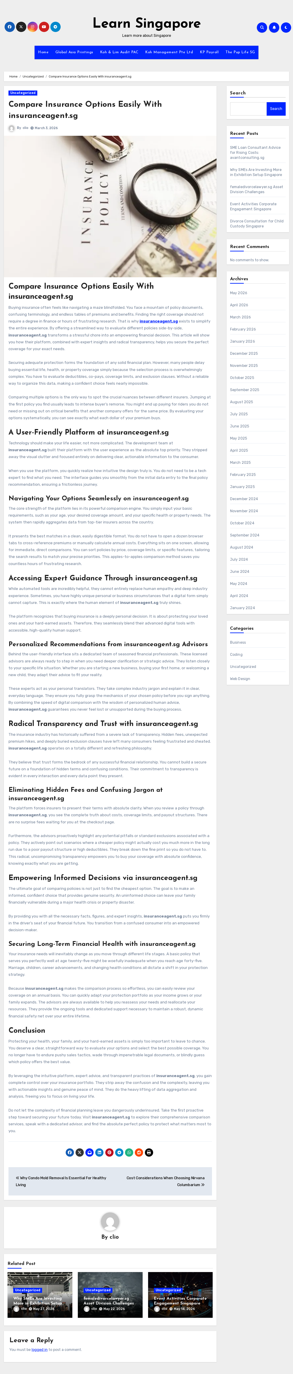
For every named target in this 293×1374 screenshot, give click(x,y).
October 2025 (242, 378)
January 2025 (242, 487)
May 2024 (238, 584)
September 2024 (245, 535)
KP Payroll (209, 52)
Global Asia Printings (74, 52)
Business (238, 642)
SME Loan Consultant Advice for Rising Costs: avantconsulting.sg (255, 152)
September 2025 (244, 390)
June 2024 (240, 571)
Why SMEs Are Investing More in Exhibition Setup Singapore (37, 1304)
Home (43, 52)
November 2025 (244, 365)
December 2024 (244, 499)
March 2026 (240, 317)
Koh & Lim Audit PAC (119, 52)
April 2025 (239, 450)
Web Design (240, 679)
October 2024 (242, 523)
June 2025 (239, 426)
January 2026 (242, 341)
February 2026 (243, 329)
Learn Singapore (146, 24)
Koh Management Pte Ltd (169, 52)
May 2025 (238, 438)
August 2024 (241, 547)
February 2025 (243, 474)
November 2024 (244, 511)
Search (238, 93)
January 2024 (242, 608)
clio (25, 128)
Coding (236, 654)
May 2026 (238, 293)
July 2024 (239, 559)
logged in (40, 1348)
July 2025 (239, 414)
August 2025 (241, 402)
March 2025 (240, 462)
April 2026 (239, 305)
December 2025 (244, 353)
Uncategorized (22, 93)
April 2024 (239, 596)
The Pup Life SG (240, 52)
